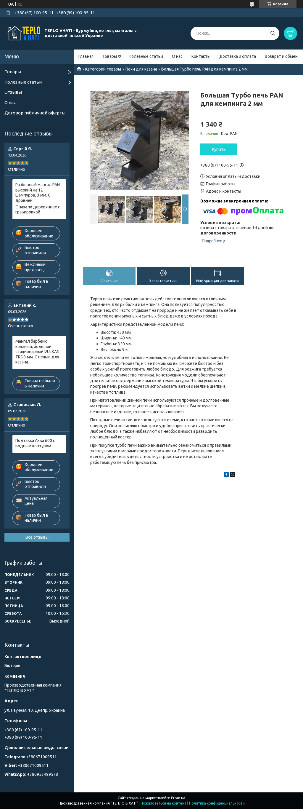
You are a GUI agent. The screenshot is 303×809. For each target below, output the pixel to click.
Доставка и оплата (237, 56)
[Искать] (272, 33)
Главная (86, 56)
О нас (177, 56)
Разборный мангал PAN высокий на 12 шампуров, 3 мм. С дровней (37, 192)
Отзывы (13, 92)
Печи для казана (141, 69)
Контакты (200, 56)
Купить (219, 149)
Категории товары (103, 69)
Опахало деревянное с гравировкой (37, 210)
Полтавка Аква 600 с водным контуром (35, 443)
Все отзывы (37, 537)
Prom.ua (178, 798)
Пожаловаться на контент (163, 803)
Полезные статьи (146, 56)
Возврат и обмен (281, 56)
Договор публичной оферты (34, 112)
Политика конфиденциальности (217, 803)
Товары (109, 56)
